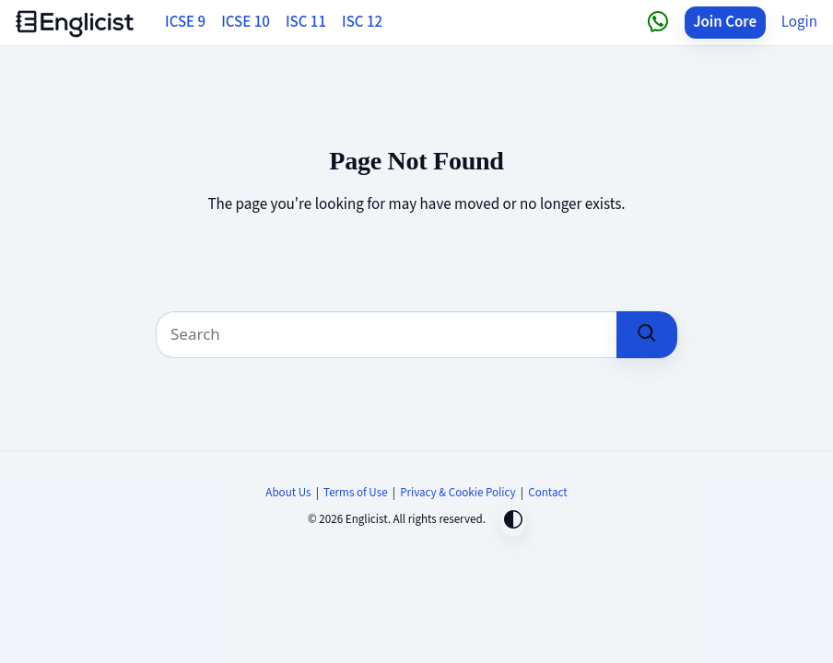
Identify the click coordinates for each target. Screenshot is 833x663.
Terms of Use (355, 492)
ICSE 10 (245, 22)
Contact (547, 492)
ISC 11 (306, 22)
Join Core (725, 22)
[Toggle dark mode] (513, 521)
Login (799, 22)
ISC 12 (362, 22)
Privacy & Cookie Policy (458, 492)
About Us (288, 492)
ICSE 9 (185, 22)
